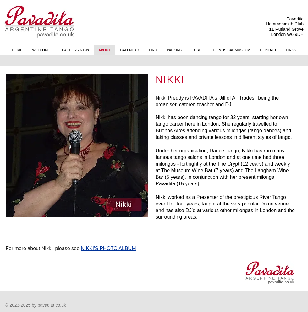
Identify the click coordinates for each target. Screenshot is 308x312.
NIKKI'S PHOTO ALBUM (108, 248)
